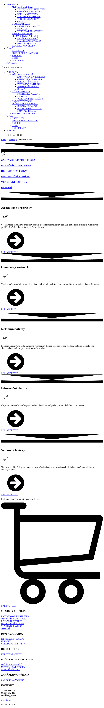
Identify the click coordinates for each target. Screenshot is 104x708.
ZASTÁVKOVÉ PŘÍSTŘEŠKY (31, 9)
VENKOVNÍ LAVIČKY (28, 19)
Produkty (13, 139)
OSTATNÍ (21, 21)
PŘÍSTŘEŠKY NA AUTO (28, 26)
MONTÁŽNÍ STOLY (26, 43)
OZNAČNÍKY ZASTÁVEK (29, 12)
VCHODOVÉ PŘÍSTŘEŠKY (30, 31)
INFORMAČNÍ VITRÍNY (28, 16)
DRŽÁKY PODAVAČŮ (27, 38)
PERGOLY (22, 29)
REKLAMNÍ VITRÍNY (27, 14)
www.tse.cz (6, 700)
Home (3, 139)
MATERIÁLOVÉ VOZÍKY (29, 41)
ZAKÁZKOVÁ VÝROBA (12, 680)
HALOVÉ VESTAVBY (11, 654)
